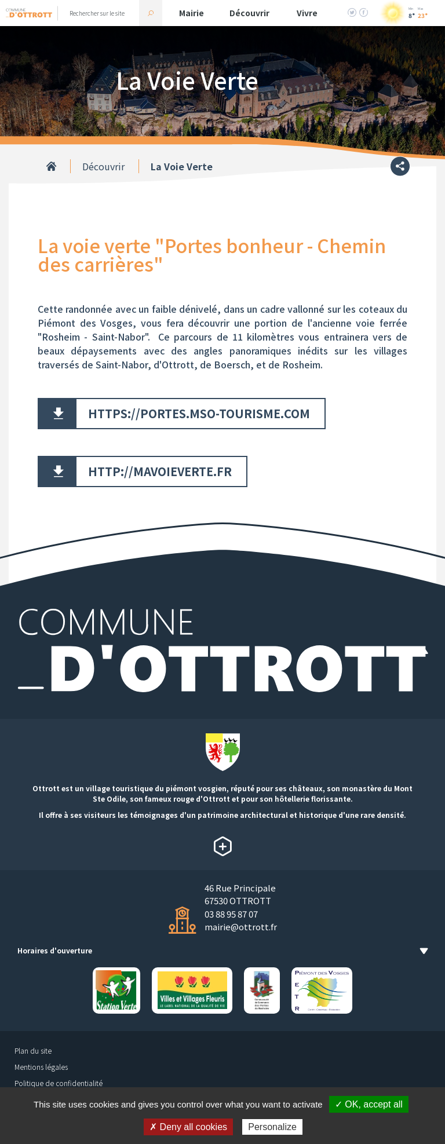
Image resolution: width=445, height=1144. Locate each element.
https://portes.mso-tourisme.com (199, 413)
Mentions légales (41, 1067)
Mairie (191, 13)
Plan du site (33, 1050)
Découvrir (249, 13)
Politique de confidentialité (58, 1083)
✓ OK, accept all (369, 1104)
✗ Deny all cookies (188, 1127)
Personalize (272, 1127)
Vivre (307, 13)
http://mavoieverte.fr (160, 471)
